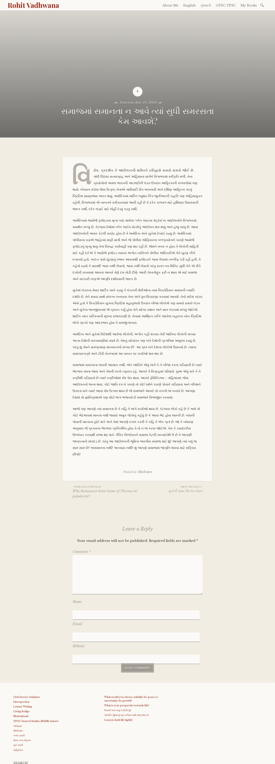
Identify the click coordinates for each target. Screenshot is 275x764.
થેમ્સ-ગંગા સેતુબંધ (22, 707)
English (189, 5)
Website (79, 624)
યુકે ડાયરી (18, 712)
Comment (82, 552)
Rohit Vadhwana (33, 5)
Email (77, 613)
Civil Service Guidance (26, 664)
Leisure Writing (22, 673)
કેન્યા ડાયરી (19, 702)
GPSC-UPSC (226, 5)
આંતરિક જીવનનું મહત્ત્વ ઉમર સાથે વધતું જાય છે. (126, 682)
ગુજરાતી (206, 5)
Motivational (20, 683)
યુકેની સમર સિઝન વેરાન (170, 489)
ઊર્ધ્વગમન (145, 472)
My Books (249, 5)
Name (77, 602)
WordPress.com (94, 760)
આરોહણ (17, 693)
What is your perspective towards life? (126, 672)
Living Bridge (21, 678)
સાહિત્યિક (18, 717)
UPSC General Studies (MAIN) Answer (36, 688)
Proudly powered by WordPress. (31, 760)
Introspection (21, 669)
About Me (170, 5)
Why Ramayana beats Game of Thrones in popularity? (105, 491)
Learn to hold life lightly (118, 686)
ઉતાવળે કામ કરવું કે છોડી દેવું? (117, 677)
